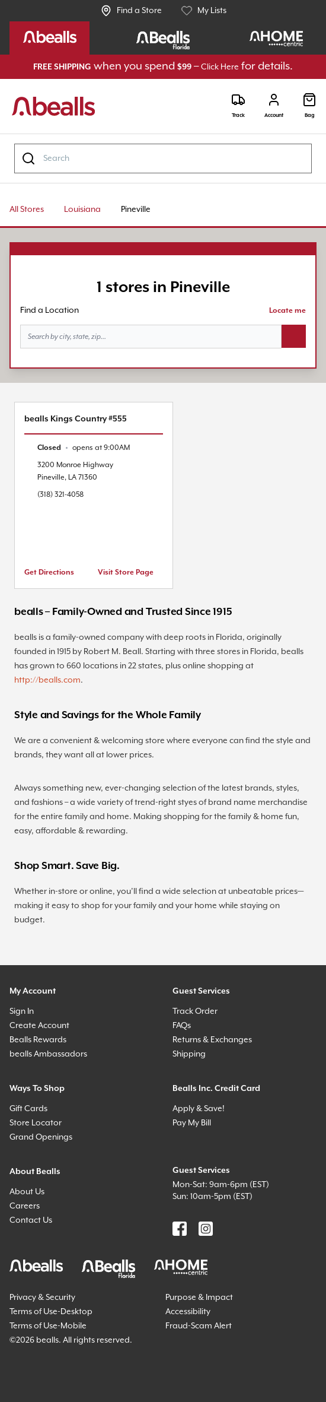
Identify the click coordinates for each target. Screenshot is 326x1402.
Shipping (189, 1054)
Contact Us (30, 1220)
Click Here (220, 67)
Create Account (39, 1025)
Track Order (195, 1011)
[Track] (238, 106)
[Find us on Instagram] (206, 1229)
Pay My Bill (191, 1123)
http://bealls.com (47, 680)
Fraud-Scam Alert (198, 1326)
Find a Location (49, 310)
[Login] (274, 106)
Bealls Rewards (37, 1040)
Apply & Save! (198, 1109)
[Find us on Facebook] (179, 1229)
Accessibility (187, 1312)
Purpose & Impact (199, 1297)
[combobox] (163, 158)
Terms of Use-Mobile (48, 1326)
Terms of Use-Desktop (50, 1312)
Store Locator (35, 1123)
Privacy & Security (42, 1297)
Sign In (21, 1011)
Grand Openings (40, 1137)
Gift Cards (28, 1109)
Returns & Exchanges (212, 1040)
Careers (24, 1206)
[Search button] (294, 336)
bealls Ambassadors (48, 1054)
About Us (26, 1192)
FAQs (181, 1025)
